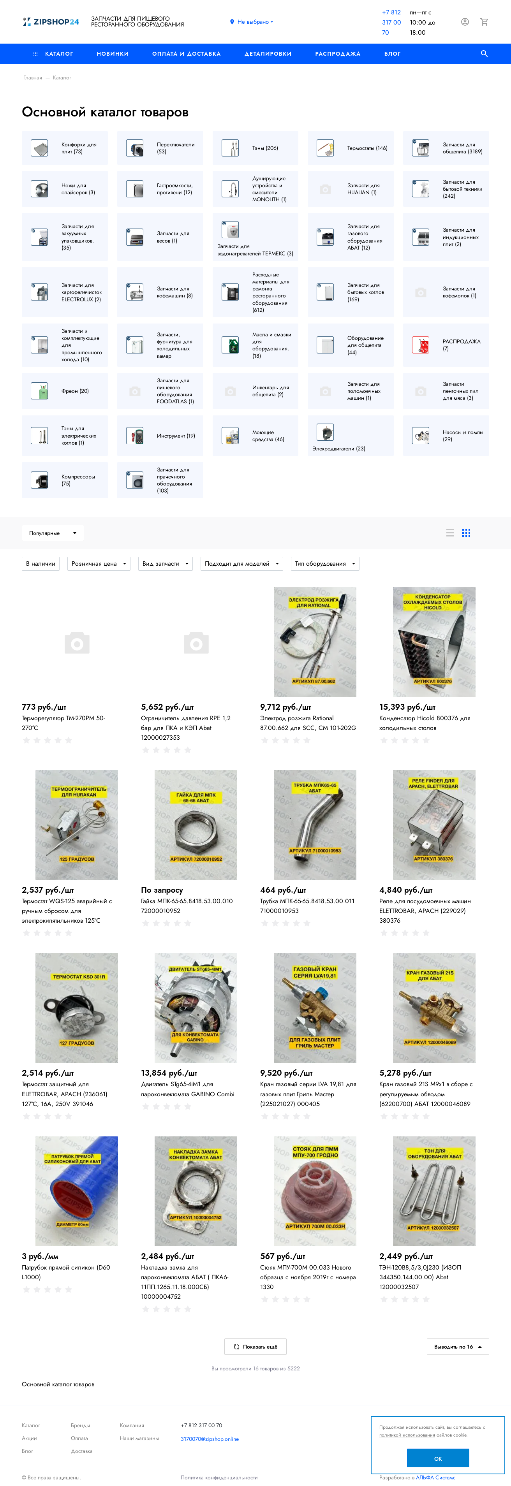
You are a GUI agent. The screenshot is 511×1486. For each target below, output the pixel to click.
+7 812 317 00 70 (391, 22)
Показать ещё (255, 1347)
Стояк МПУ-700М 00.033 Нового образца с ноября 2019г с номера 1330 (308, 1277)
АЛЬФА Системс (435, 1477)
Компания (132, 1425)
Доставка (82, 1451)
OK (438, 1459)
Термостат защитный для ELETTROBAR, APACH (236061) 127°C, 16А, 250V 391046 (64, 1094)
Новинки (113, 54)
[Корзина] (484, 21)
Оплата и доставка (186, 54)
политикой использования (407, 1435)
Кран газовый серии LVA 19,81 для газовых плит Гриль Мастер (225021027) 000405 (308, 1094)
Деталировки (268, 54)
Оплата (79, 1438)
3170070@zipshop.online (210, 1439)
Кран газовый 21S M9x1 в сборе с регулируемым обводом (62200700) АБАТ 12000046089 (426, 1094)
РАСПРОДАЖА (338, 54)
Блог (392, 54)
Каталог (53, 54)
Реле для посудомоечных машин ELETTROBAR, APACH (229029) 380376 (425, 911)
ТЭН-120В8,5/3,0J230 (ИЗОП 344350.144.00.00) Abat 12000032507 (420, 1277)
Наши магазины (139, 1438)
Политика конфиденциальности (219, 1477)
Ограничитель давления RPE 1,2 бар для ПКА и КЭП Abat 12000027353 (186, 728)
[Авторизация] (465, 21)
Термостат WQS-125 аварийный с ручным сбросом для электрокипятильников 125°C (67, 911)
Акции (29, 1438)
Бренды (80, 1425)
